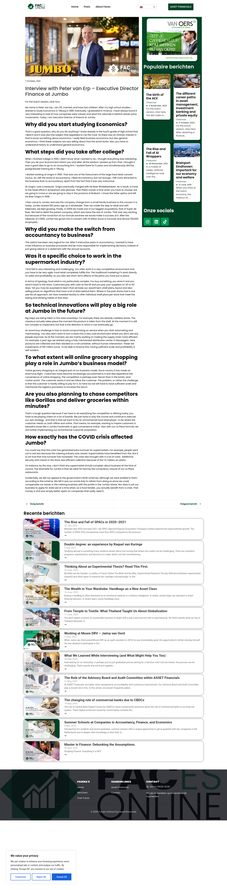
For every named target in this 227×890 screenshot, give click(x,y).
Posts (87, 6)
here (57, 101)
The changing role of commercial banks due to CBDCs (104, 700)
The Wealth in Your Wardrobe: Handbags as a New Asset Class (110, 589)
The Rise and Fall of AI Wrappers (156, 152)
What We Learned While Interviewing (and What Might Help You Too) (115, 655)
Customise (20, 877)
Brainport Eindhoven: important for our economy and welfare (186, 170)
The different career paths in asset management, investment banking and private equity (187, 105)
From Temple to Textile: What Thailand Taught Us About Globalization (115, 611)
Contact (115, 792)
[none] (147, 7)
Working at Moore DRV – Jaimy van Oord (94, 633)
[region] (41, 867)
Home (74, 6)
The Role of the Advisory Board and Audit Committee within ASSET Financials (122, 678)
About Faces (103, 6)
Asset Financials (120, 787)
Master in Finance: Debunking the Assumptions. (100, 744)
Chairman (151, 102)
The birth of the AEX (154, 97)
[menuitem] (147, 7)
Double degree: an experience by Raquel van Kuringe (103, 544)
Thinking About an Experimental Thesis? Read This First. (106, 566)
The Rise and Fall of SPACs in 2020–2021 (95, 522)
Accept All (62, 877)
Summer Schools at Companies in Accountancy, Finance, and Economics (118, 722)
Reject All (41, 877)
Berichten (82, 792)
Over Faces (83, 798)
